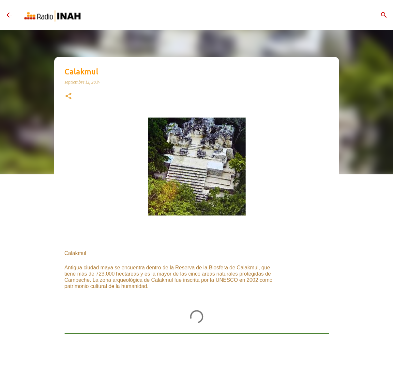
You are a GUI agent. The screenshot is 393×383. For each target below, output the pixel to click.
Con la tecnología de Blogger (196, 371)
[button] (68, 96)
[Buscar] (384, 15)
